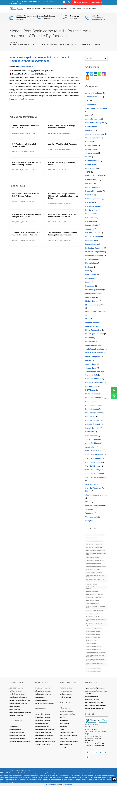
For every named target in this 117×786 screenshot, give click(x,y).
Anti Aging (89, 105)
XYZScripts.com (67, 785)
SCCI (16, 771)
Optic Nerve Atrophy (93, 346)
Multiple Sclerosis (92, 323)
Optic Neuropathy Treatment (94, 703)
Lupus (87, 283)
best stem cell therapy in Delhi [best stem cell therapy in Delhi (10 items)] (94, 544)
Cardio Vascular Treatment (43, 695)
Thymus (88, 510)
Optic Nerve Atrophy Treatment (94, 689)
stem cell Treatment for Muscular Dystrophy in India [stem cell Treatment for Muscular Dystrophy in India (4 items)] (95, 661)
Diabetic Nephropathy (94, 192)
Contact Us (63, 727)
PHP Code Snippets (50, 785)
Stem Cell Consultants (94, 455)
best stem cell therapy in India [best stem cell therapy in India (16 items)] (94, 547)
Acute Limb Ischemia (93, 94)
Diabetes (88, 184)
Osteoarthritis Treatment (42, 715)
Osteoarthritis (90, 365)
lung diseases (90, 279)
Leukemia (89, 268)
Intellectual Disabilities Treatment (19, 742)
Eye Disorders (91, 218)
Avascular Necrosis (93, 119)
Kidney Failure (91, 264)
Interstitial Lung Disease (95, 252)
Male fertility (90, 298)
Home (12, 43)
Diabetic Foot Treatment (16, 733)
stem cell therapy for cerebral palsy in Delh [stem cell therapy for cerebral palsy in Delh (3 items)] (96, 621)
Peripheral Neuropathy (94, 383)
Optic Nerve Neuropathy (94, 353)
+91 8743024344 (34, 2)
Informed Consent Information (69, 742)
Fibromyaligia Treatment (42, 718)
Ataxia (87, 116)
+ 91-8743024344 (99, 746)
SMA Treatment (91, 436)
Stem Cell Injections (93, 459)
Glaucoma (89, 230)
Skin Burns (89, 432)
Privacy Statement (65, 709)
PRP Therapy (90, 391)
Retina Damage (91, 402)
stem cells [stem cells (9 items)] (88, 611)
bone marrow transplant (94, 123)
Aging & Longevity (68, 683)
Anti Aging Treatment (66, 689)
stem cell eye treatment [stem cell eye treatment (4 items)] (92, 604)
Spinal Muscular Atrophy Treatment (20, 713)
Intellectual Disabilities (94, 249)
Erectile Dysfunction (93, 199)
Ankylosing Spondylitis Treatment (45, 742)
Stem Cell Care (91, 451)
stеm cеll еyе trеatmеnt (94, 506)
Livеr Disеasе (90, 275)
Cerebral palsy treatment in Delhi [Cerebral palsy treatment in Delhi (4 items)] (95, 561)
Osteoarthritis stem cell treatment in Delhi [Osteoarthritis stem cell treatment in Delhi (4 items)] (96, 581)
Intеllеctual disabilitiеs (94, 256)
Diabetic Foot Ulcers (93, 188)
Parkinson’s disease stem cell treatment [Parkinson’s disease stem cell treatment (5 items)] (94, 588)
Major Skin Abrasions (93, 294)
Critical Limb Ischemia (94, 176)
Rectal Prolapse (91, 394)
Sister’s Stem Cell (92, 429)
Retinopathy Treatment (94, 421)
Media (62, 730)
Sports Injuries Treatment (42, 739)
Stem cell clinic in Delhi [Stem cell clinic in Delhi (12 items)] (92, 601)
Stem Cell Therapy (92, 470)
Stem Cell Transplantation (95, 478)
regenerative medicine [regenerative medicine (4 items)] (92, 592)
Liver (87, 271)
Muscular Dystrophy (93, 327)
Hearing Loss (90, 241)
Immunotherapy (91, 245)
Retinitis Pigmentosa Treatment (94, 709)
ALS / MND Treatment (16, 689)
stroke (87, 502)
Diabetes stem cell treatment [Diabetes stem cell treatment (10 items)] (93, 564)
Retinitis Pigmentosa (93, 413)
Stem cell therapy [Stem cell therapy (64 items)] (98, 611)
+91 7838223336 (15, 3)
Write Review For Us (66, 745)
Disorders (89, 195)
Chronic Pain (90, 165)
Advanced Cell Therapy (67, 733)
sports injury (90, 448)
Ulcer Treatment (14, 727)
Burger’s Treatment (40, 698)
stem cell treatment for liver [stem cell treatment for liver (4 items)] (93, 650)
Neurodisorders (16, 683)
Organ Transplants (92, 357)
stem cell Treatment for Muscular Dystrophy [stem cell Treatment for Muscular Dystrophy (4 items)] (95, 657)
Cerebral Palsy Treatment (17, 695)
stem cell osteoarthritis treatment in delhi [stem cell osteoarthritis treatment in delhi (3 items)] (95, 607)
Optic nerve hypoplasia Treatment (95, 706)
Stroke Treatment (14, 707)
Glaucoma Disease (92, 233)
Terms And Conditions (66, 712)
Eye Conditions (91, 211)
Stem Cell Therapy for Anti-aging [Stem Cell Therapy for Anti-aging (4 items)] (95, 617)
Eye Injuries (90, 222)
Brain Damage (91, 127)
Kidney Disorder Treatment (43, 692)
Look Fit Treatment (65, 695)
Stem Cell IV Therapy (93, 463)
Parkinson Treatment (15, 692)
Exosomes (89, 203)
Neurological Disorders (94, 334)
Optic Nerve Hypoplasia (94, 350)
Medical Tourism (91, 302)
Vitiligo (88, 521)
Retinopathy (90, 417)
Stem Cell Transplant (93, 474)
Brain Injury (90, 131)
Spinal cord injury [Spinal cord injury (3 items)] (91, 595)
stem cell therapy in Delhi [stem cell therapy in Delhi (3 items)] (93, 635)
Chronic (88, 157)
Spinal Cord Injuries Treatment (44, 736)
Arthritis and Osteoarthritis (96, 109)
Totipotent (89, 514)
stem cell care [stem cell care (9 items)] (90, 598)
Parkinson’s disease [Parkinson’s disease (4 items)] (91, 584)
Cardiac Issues (91, 146)
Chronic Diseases (92, 161)
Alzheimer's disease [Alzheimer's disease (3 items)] (91, 538)
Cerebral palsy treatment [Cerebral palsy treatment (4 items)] (92, 558)
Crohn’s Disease (91, 180)
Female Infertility (92, 226)
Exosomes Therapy (93, 207)
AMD (87, 101)
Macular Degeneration (94, 290)
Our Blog (62, 718)
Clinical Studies (91, 169)
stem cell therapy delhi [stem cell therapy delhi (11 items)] (92, 614)
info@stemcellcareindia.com (93, 727)
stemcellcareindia (24, 67)
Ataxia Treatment (14, 710)
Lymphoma (89, 287)
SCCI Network (64, 739)
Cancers (88, 142)
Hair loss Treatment (93, 237)
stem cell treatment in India (96, 495)
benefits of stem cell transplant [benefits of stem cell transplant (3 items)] (94, 541)
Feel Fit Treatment (65, 698)
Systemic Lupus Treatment (43, 733)
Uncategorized (91, 518)
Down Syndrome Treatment (17, 739)
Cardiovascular (91, 150)
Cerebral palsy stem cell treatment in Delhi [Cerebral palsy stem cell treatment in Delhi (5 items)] (96, 554)
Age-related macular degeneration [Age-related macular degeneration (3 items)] (95, 535)
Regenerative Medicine (94, 398)
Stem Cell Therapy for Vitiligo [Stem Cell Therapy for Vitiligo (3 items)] (94, 628)
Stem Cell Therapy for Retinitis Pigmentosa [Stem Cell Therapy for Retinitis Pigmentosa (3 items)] (94, 625)
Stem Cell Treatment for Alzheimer (19, 701)
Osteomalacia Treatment (42, 721)
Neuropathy (90, 342)
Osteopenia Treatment (41, 724)
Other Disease (15, 721)
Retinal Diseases (92, 410)
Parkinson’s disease (93, 379)
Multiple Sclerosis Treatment (18, 704)
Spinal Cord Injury (92, 440)
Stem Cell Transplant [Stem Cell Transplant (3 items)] (91, 641)
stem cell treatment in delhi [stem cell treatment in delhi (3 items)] (93, 668)
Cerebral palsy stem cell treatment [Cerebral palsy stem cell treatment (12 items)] (95, 551)
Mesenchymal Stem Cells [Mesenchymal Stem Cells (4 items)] (93, 570)
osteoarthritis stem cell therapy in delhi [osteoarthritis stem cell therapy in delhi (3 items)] (95, 577)
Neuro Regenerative (93, 331)
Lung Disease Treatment (42, 701)
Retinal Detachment (93, 406)
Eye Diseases (90, 214)
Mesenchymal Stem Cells (95, 306)
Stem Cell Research (93, 467)
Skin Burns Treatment (15, 730)
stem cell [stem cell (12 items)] (100, 595)
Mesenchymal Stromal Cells (96, 312)
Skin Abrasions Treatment (17, 736)
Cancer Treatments (92, 139)
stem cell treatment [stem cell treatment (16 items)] (91, 644)
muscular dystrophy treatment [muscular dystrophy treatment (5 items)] (94, 573)
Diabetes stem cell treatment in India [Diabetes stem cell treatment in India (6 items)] (96, 567)
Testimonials (64, 721)
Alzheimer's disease (93, 97)
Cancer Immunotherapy (94, 135)
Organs (88, 361)
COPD (87, 173)
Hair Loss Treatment (66, 692)
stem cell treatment (93, 485)
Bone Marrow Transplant (67, 715)
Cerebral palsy (91, 154)
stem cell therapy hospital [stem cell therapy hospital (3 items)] (93, 631)
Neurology (89, 338)
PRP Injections (91, 387)
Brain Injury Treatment (16, 716)
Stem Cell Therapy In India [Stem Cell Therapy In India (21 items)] (93, 638)
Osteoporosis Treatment (42, 727)
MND (87, 319)
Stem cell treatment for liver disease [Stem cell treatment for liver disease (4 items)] (96, 653)
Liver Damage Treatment (42, 689)
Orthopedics (40, 709)
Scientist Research (92, 425)
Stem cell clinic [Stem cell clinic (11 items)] (99, 598)
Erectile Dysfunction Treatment (44, 704)
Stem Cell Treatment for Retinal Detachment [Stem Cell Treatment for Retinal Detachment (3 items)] (94, 665)
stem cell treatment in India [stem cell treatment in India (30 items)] (93, 671)
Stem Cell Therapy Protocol (68, 736)
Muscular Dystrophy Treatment (18, 698)
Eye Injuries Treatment (92, 700)
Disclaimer (63, 748)
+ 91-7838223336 (99, 743)
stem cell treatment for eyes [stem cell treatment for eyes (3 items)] (93, 647)
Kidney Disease (91, 260)
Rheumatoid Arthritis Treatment (44, 730)
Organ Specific (41, 683)
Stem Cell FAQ (64, 724)
